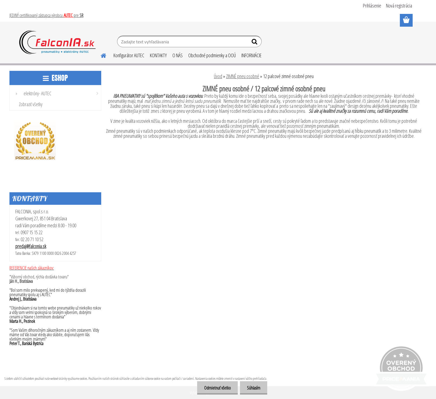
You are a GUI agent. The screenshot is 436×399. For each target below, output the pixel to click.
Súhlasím (253, 388)
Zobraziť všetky (31, 104)
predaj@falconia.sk (30, 246)
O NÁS (177, 55)
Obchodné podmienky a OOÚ (212, 55)
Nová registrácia (399, 5)
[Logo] (57, 42)
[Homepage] (100, 54)
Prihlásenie (372, 5)
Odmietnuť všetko (217, 388)
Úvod (218, 76)
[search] (255, 42)
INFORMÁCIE (251, 55)
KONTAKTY (158, 55)
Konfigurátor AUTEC (128, 55)
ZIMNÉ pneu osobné (242, 76)
